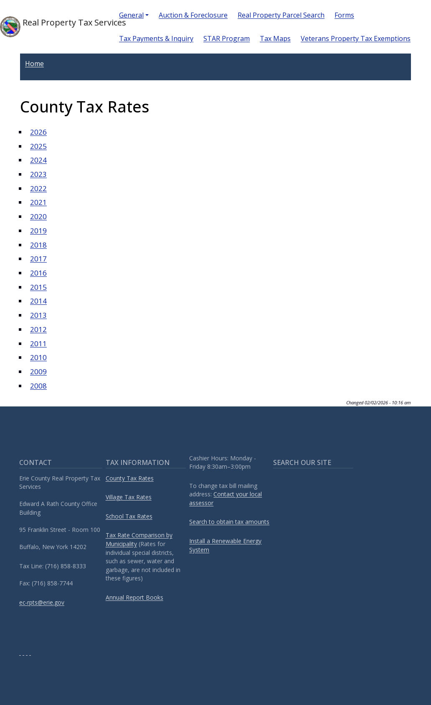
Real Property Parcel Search (281, 15)
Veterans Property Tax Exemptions (356, 38)
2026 (38, 132)
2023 (38, 174)
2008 (38, 386)
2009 (38, 371)
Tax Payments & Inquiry (156, 38)
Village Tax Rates (129, 497)
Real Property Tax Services (53, 26)
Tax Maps (275, 38)
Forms (344, 15)
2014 (38, 301)
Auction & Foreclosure (193, 15)
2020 (38, 216)
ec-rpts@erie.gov (41, 602)
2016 (38, 273)
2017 (38, 258)
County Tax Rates (130, 478)
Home (34, 63)
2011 (38, 343)
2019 (38, 230)
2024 (38, 160)
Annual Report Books (134, 597)
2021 (38, 202)
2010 (38, 357)
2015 (38, 287)
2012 (38, 329)
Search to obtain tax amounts (229, 522)
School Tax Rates (129, 516)
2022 (38, 188)
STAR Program (226, 38)
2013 (38, 315)
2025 (38, 146)
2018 (38, 245)
